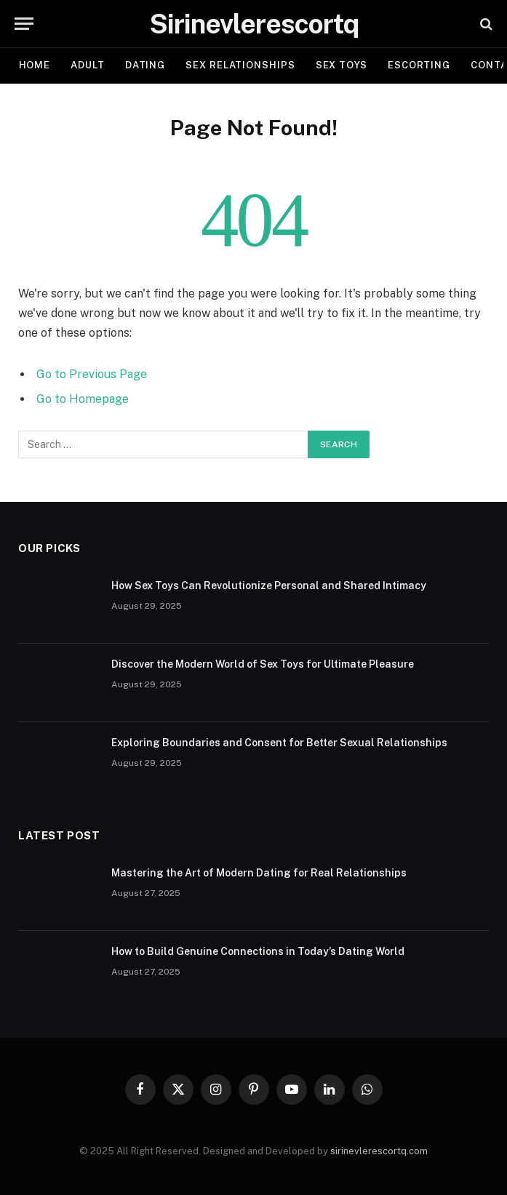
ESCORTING (419, 65)
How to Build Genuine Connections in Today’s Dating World (257, 951)
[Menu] (24, 23)
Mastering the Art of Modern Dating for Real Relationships (259, 873)
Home (35, 65)
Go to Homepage (82, 399)
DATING (145, 65)
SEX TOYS (341, 65)
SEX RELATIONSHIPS (240, 65)
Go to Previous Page (91, 374)
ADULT (88, 65)
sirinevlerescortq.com (379, 1151)
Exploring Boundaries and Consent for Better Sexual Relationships (279, 742)
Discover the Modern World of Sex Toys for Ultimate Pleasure (262, 664)
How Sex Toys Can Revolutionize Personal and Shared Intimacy (268, 585)
